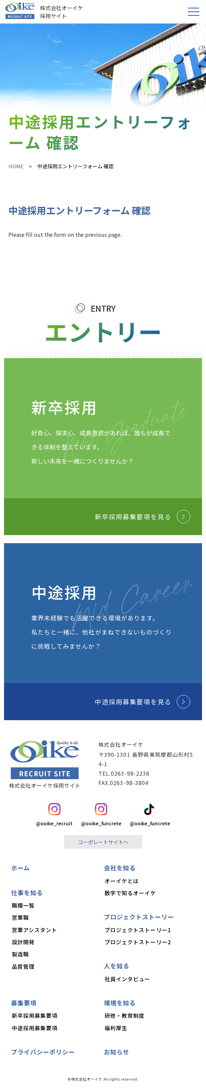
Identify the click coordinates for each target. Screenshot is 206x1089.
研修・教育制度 (125, 1015)
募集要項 (24, 1002)
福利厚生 (116, 1028)
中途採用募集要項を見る (142, 701)
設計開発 (23, 942)
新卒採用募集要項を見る (142, 516)
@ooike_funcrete (101, 815)
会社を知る (120, 867)
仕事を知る (27, 892)
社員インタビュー (128, 979)
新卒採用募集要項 (35, 1015)
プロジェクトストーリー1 (138, 930)
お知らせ (116, 1051)
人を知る (116, 965)
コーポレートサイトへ (103, 841)
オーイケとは (122, 881)
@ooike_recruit (54, 815)
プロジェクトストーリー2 (138, 942)
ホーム (20, 867)
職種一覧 (23, 905)
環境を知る (120, 1002)
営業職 (20, 917)
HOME (16, 166)
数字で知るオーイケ (130, 893)
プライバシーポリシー (43, 1051)
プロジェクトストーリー (139, 916)
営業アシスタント (34, 930)
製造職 (20, 954)
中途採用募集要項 (35, 1028)
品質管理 (23, 966)
